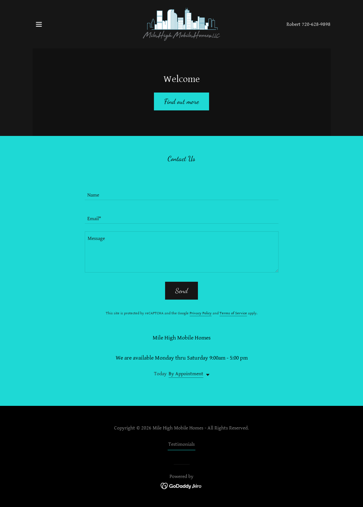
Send (181, 291)
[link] (182, 24)
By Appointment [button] (186, 374)
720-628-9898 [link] (316, 24)
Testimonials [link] (181, 444)
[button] (39, 24)
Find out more (181, 101)
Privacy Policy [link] (201, 313)
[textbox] (182, 192)
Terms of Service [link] (233, 313)
